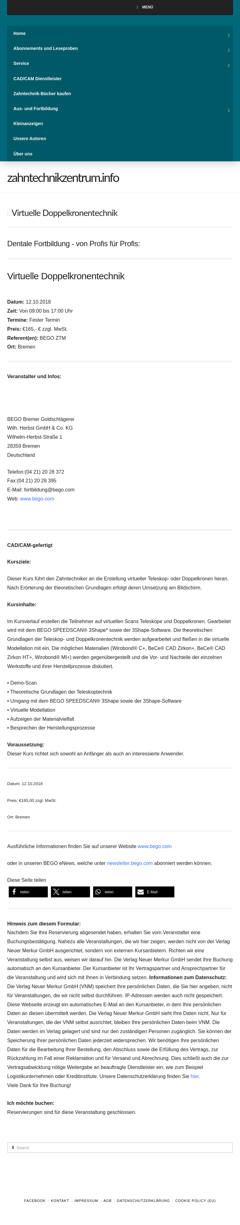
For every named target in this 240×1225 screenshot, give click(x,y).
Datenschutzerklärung (143, 1201)
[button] (28, 891)
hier (195, 1076)
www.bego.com (37, 498)
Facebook (35, 1201)
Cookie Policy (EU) (195, 1201)
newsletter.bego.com (130, 863)
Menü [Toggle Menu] (144, 7)
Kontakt (60, 1201)
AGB (107, 1201)
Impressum (86, 1201)
